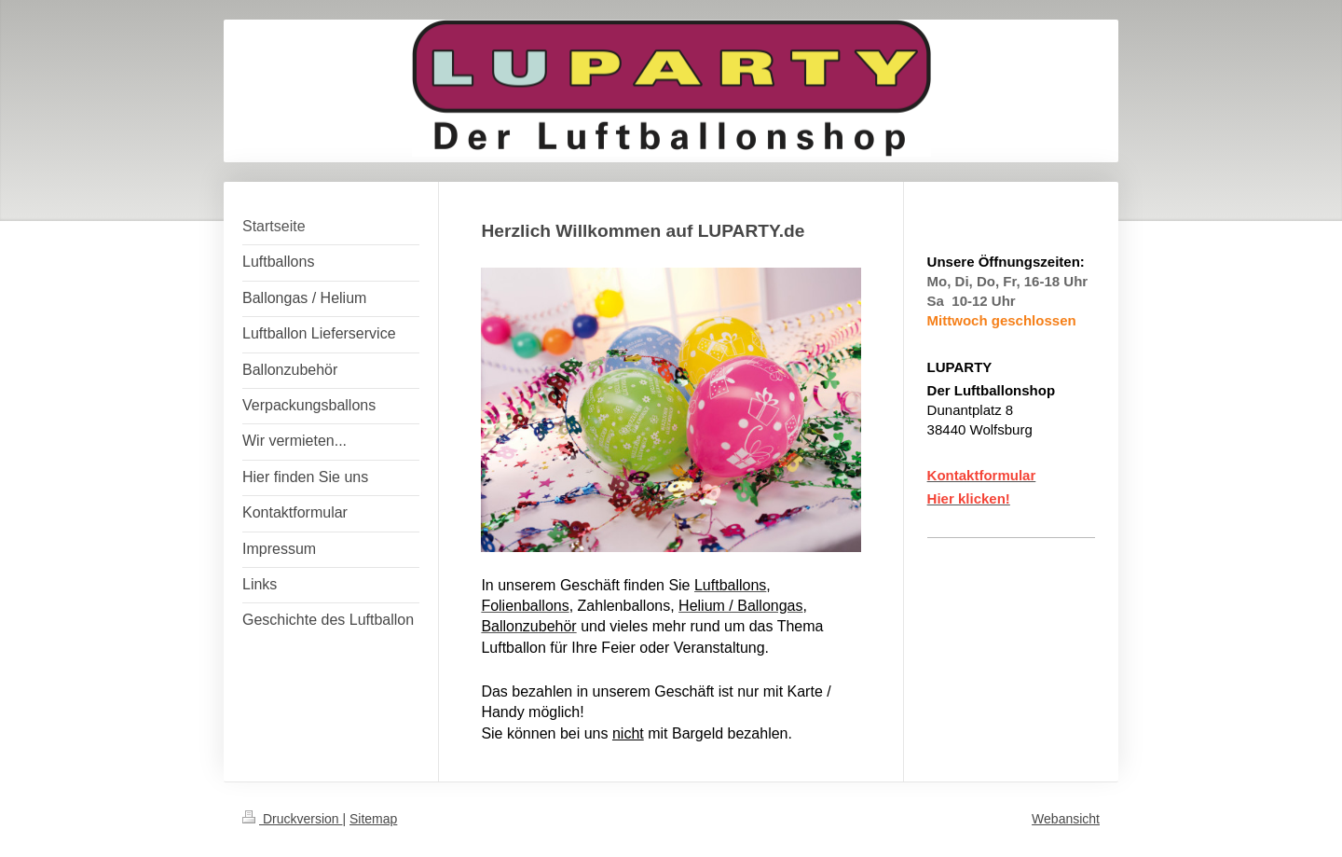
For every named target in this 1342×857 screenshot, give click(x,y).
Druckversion (292, 818)
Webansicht (1066, 818)
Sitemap (373, 818)
